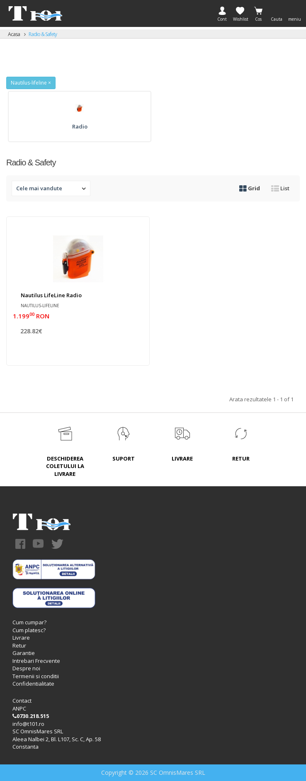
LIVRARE (182, 458)
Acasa (14, 34)
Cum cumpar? (29, 622)
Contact (22, 700)
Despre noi (26, 668)
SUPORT (123, 458)
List (280, 188)
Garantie (23, 653)
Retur (19, 645)
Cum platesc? (29, 630)
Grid (249, 188)
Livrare (21, 637)
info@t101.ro (28, 724)
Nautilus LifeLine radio (51, 295)
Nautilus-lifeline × (31, 82)
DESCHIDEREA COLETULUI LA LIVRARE (65, 466)
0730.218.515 (30, 716)
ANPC (19, 708)
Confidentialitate (33, 683)
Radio (79, 126)
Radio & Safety (43, 34)
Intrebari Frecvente (36, 661)
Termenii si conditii (35, 676)
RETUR (241, 458)
